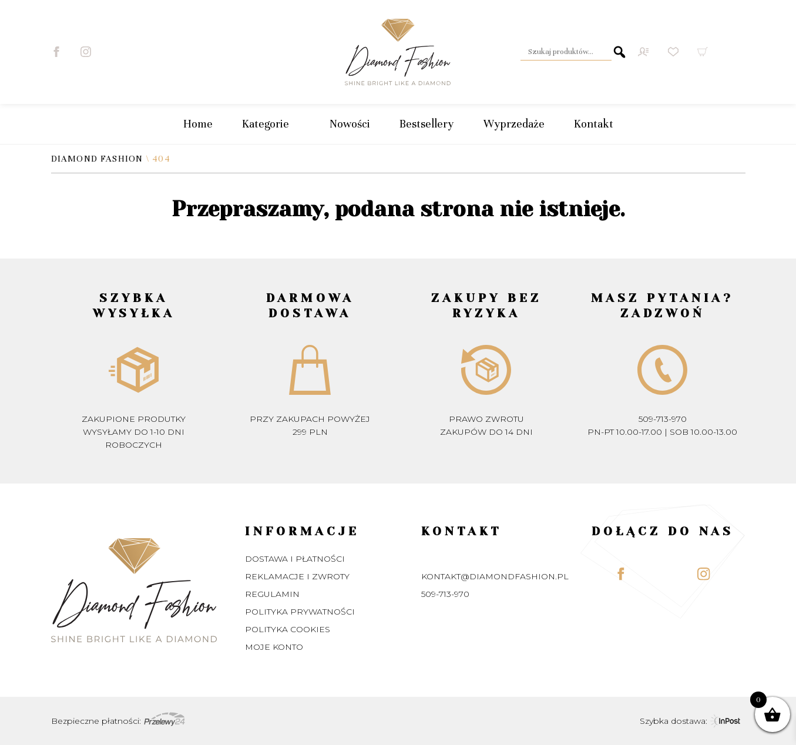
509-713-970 (663, 419)
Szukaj (619, 52)
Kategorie (271, 124)
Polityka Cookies (287, 629)
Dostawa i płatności (295, 558)
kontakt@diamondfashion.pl (495, 576)
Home (198, 123)
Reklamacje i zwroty (297, 576)
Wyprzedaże (514, 123)
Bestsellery (426, 123)
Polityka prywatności (300, 611)
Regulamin (272, 594)
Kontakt (593, 123)
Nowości (350, 123)
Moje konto (274, 647)
